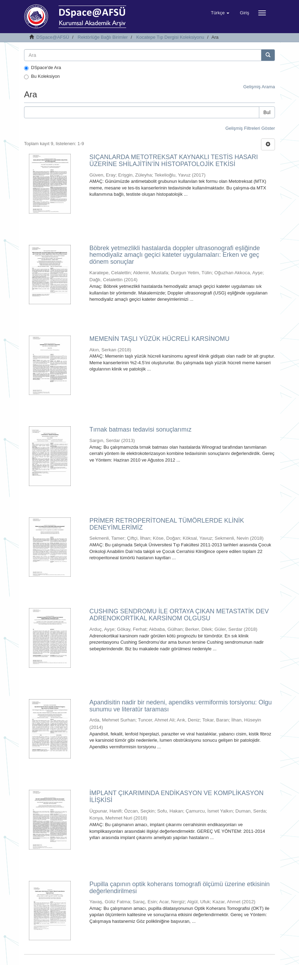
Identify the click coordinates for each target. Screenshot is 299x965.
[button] (220, 13)
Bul (266, 112)
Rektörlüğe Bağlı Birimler (103, 37)
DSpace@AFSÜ (52, 37)
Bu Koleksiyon (42, 76)
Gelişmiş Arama (259, 86)
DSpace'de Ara (42, 67)
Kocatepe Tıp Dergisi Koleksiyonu (170, 37)
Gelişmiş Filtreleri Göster (250, 128)
